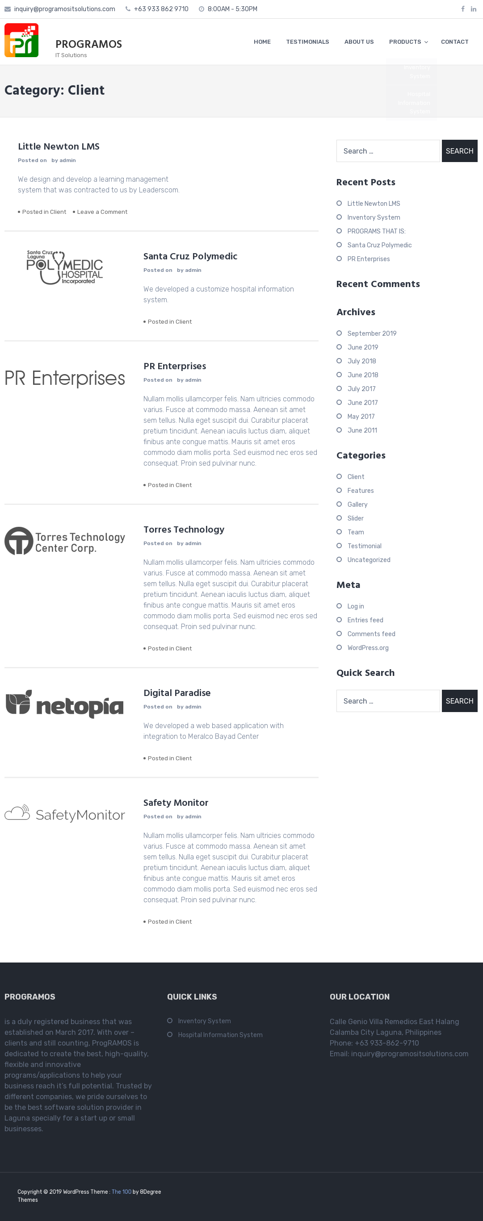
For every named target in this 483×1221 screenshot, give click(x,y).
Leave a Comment (102, 211)
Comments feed (371, 634)
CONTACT (455, 41)
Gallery (358, 504)
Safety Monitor (176, 803)
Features (361, 491)
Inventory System (374, 217)
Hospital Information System (220, 1038)
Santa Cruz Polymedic (190, 257)
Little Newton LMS (59, 147)
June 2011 (362, 430)
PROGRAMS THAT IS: (377, 231)
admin (67, 160)
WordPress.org (368, 648)
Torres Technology (183, 530)
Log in (356, 606)
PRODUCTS (405, 41)
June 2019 (363, 347)
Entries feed (365, 620)
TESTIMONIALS (307, 41)
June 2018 (363, 375)
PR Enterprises (174, 367)
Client (58, 211)
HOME (262, 41)
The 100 (117, 1192)
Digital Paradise (177, 693)
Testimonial (365, 546)
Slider (356, 518)
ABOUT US (359, 41)
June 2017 (363, 403)
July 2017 (362, 389)
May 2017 (361, 417)
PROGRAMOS (88, 45)
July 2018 (362, 361)
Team (356, 532)
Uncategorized (369, 560)
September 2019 (372, 334)
